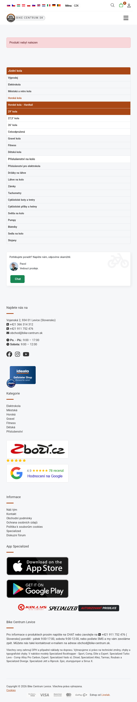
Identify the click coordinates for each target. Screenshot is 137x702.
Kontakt (11, 514)
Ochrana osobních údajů (21, 522)
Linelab (106, 694)
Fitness (11, 423)
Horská (11, 414)
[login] (128, 5)
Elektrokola (13, 406)
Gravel (10, 418)
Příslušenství (14, 431)
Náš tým (11, 509)
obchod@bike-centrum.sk (26, 333)
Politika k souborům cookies (24, 526)
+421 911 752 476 (21, 328)
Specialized (13, 531)
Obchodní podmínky (19, 518)
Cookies (11, 690)
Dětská (10, 427)
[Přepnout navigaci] (100, 18)
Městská (11, 410)
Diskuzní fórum (16, 535)
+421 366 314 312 (21, 324)
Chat (17, 279)
